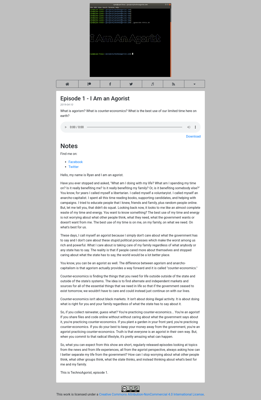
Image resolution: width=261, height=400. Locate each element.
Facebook (76, 162)
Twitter (74, 167)
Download (193, 136)
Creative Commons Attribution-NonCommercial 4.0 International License (151, 394)
